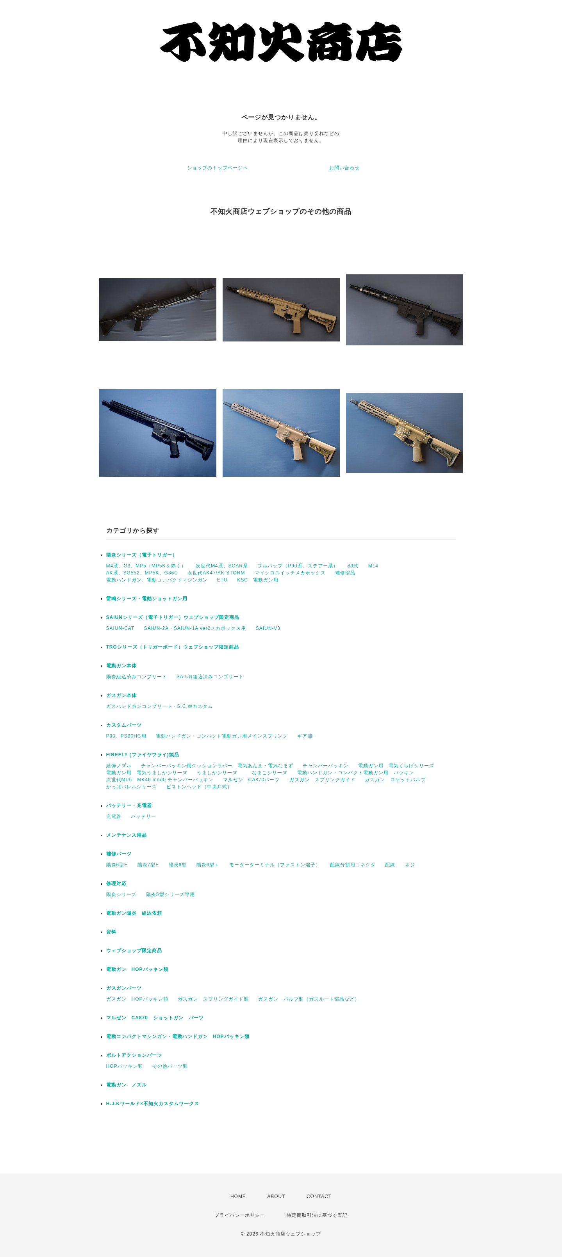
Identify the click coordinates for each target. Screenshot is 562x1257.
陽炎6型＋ (208, 865)
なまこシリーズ (269, 772)
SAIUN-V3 (268, 628)
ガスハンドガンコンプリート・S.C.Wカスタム (159, 706)
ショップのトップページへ (217, 168)
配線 (390, 865)
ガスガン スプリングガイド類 (213, 999)
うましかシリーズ (220, 772)
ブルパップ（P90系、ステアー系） (297, 566)
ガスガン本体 (121, 695)
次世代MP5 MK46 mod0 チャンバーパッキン (160, 779)
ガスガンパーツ (124, 988)
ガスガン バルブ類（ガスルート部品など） (309, 999)
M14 (373, 566)
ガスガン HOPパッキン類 (137, 999)
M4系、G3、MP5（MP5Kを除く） (146, 566)
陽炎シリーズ (121, 894)
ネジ (410, 865)
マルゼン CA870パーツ (251, 779)
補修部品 (345, 573)
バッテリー (143, 816)
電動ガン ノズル (126, 1085)
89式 (353, 566)
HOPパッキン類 (124, 1066)
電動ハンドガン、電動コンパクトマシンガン (157, 580)
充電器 (113, 816)
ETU (222, 580)
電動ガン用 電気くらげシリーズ (396, 765)
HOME (238, 1196)
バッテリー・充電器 (129, 805)
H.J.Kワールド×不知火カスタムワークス (153, 1103)
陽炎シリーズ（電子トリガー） (141, 555)
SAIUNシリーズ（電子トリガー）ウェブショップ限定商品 (172, 617)
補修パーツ (119, 854)
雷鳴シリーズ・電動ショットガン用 (146, 598)
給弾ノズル (119, 765)
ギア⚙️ (305, 736)
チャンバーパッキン (325, 765)
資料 (111, 932)
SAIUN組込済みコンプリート (210, 676)
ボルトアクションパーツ (134, 1055)
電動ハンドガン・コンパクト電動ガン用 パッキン (355, 772)
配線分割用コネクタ (353, 865)
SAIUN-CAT (120, 628)
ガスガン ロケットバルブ (395, 779)
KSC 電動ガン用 (260, 580)
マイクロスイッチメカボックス (290, 573)
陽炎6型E (117, 865)
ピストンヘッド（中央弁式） (199, 786)
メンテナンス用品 (126, 835)
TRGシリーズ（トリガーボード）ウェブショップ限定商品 (172, 647)
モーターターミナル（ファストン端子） (275, 865)
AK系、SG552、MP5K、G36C (142, 573)
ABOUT (276, 1196)
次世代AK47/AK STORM (216, 573)
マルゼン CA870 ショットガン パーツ (157, 1018)
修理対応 (116, 883)
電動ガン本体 (121, 666)
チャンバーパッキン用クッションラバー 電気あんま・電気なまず (217, 765)
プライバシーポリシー (239, 1215)
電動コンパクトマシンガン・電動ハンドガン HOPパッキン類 (178, 1036)
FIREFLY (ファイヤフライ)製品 (142, 754)
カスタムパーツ (124, 725)
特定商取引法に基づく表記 (317, 1215)
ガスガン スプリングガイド (322, 779)
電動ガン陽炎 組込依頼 (134, 913)
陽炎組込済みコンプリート (136, 676)
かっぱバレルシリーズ (131, 786)
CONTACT (319, 1196)
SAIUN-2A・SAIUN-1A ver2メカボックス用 (195, 628)
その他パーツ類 (170, 1066)
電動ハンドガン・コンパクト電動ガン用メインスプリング (222, 736)
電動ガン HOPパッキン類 (137, 969)
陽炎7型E (148, 865)
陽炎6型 (178, 865)
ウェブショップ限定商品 (134, 950)
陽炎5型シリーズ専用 (170, 894)
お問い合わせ (344, 168)
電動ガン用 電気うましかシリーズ (146, 772)
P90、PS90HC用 (126, 736)
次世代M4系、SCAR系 (222, 566)
